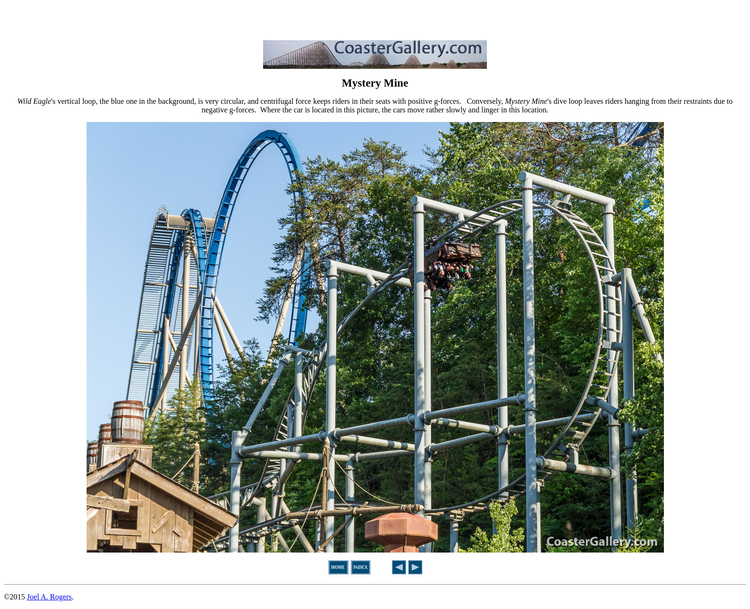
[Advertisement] (375, 18)
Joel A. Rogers (49, 597)
